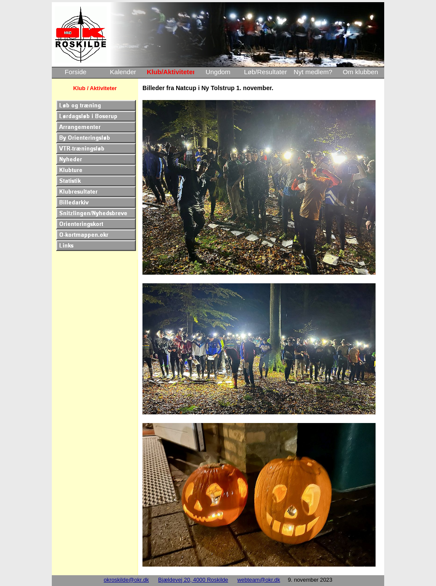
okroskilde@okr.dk (126, 580)
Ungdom (217, 71)
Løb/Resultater (265, 71)
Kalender (123, 71)
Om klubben (360, 71)
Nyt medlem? (313, 71)
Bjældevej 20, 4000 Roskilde (193, 580)
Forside (76, 71)
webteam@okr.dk (258, 580)
